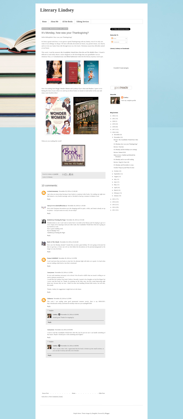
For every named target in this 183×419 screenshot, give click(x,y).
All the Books (67, 22)
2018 (114, 127)
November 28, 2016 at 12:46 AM (68, 191)
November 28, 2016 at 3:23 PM (62, 298)
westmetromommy (52, 191)
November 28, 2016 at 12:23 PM (68, 258)
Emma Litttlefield (52, 258)
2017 (114, 129)
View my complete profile (128, 100)
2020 (114, 121)
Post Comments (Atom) (56, 397)
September (117, 174)
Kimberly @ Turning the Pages (56, 220)
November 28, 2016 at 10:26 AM (69, 242)
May (115, 185)
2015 (114, 199)
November (117, 137)
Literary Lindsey (57, 10)
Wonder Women (65, 88)
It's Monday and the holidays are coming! (125, 149)
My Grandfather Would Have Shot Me (72, 52)
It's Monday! (53, 230)
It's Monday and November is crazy (124, 165)
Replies (51, 310)
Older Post (102, 393)
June (115, 182)
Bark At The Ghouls (53, 242)
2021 (114, 118)
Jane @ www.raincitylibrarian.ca (57, 205)
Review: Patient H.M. (120, 152)
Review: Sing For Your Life (121, 162)
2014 (114, 202)
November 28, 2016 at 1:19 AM (76, 205)
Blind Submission (72, 56)
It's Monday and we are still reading (124, 159)
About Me (54, 22)
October (116, 171)
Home (44, 22)
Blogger (107, 413)
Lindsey (55, 314)
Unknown (50, 298)
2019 (114, 124)
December (117, 134)
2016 (114, 132)
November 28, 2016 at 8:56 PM (64, 330)
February (116, 193)
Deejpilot (94, 413)
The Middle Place (92, 52)
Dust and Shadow (88, 88)
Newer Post (45, 393)
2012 (114, 207)
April (115, 187)
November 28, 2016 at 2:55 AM (75, 220)
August (116, 176)
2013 (114, 204)
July (115, 179)
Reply (49, 199)
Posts (113, 38)
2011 (114, 210)
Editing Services (83, 22)
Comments (115, 42)
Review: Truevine (119, 147)
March (116, 190)
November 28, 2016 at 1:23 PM (64, 272)
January (116, 196)
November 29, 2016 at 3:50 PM (70, 314)
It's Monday (49, 177)
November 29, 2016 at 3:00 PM (70, 346)
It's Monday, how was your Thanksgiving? (125, 144)
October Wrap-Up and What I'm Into (124, 167)
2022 (114, 116)
